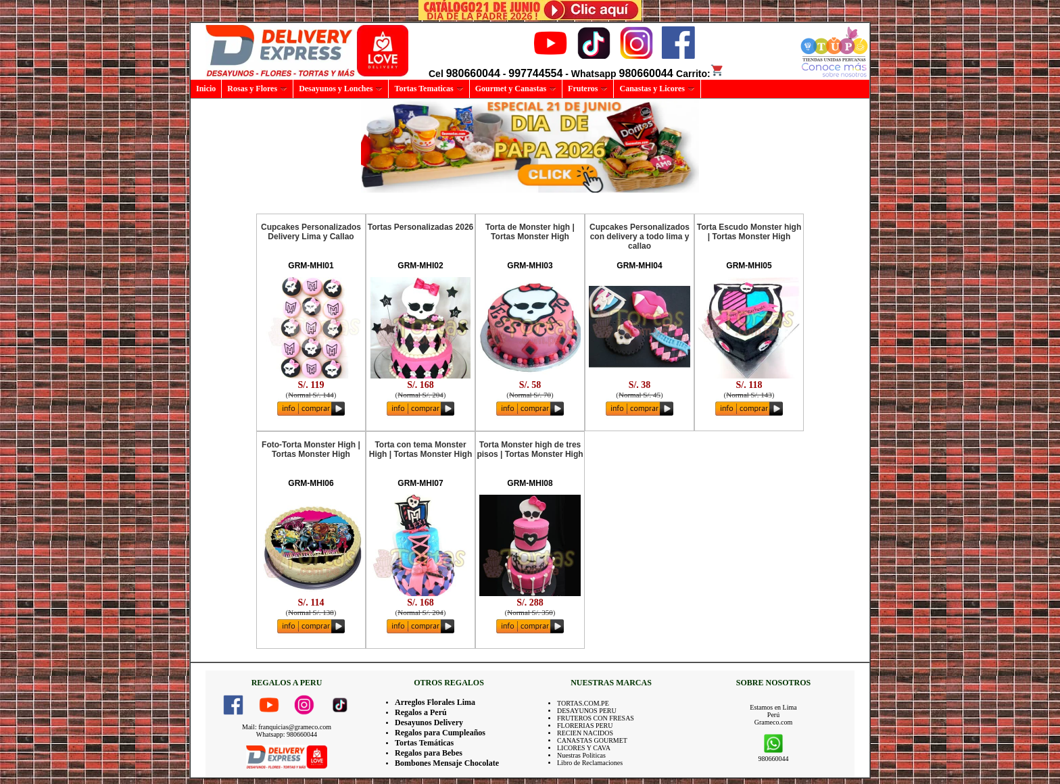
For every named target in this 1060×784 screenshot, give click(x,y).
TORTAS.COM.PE (583, 703)
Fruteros (588, 88)
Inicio (206, 88)
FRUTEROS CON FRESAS (595, 718)
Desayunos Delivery (429, 722)
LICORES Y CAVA (583, 748)
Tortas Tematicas (428, 88)
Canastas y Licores (656, 88)
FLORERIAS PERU (585, 725)
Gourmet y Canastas (515, 88)
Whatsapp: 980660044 (286, 734)
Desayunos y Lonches (341, 88)
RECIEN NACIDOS (585, 733)
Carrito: (700, 73)
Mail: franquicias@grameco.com (286, 727)
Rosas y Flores (257, 88)
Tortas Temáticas (424, 743)
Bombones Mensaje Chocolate (447, 763)
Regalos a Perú (421, 712)
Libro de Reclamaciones (590, 762)
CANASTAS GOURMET (592, 740)
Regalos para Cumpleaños (440, 732)
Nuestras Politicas (581, 755)
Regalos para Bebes (428, 753)
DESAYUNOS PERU (587, 710)
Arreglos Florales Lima (435, 702)
